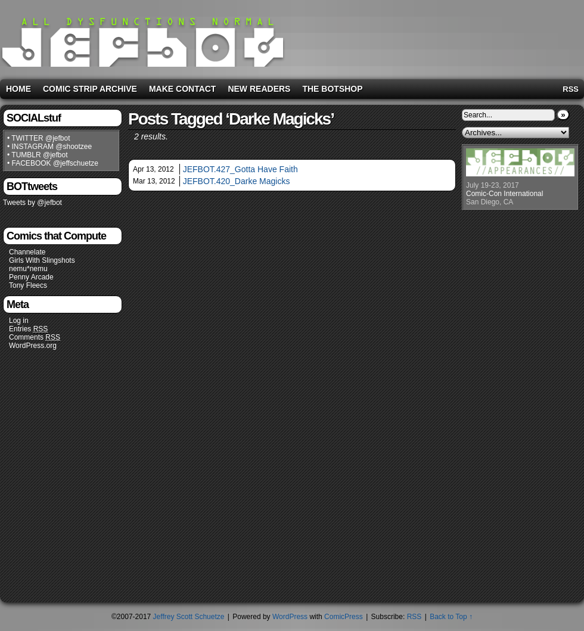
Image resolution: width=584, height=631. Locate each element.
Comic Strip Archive (90, 89)
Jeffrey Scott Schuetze (189, 617)
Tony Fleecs (28, 285)
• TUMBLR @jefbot (37, 155)
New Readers (259, 89)
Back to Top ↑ (451, 617)
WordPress (289, 617)
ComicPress (343, 617)
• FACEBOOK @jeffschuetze (52, 163)
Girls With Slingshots (42, 260)
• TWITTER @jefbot (38, 138)
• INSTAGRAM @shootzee (49, 146)
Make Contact (182, 89)
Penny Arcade (31, 277)
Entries (28, 329)
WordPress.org (33, 345)
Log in (19, 320)
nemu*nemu (28, 269)
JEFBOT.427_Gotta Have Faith (240, 169)
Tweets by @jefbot (32, 202)
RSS (571, 89)
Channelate (27, 252)
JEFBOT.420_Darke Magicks (236, 181)
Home (18, 89)
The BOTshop (332, 89)
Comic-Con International (504, 193)
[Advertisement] (520, 37)
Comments (34, 337)
